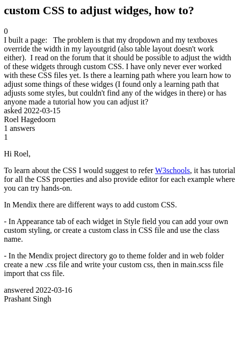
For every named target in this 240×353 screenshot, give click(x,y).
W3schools (172, 170)
